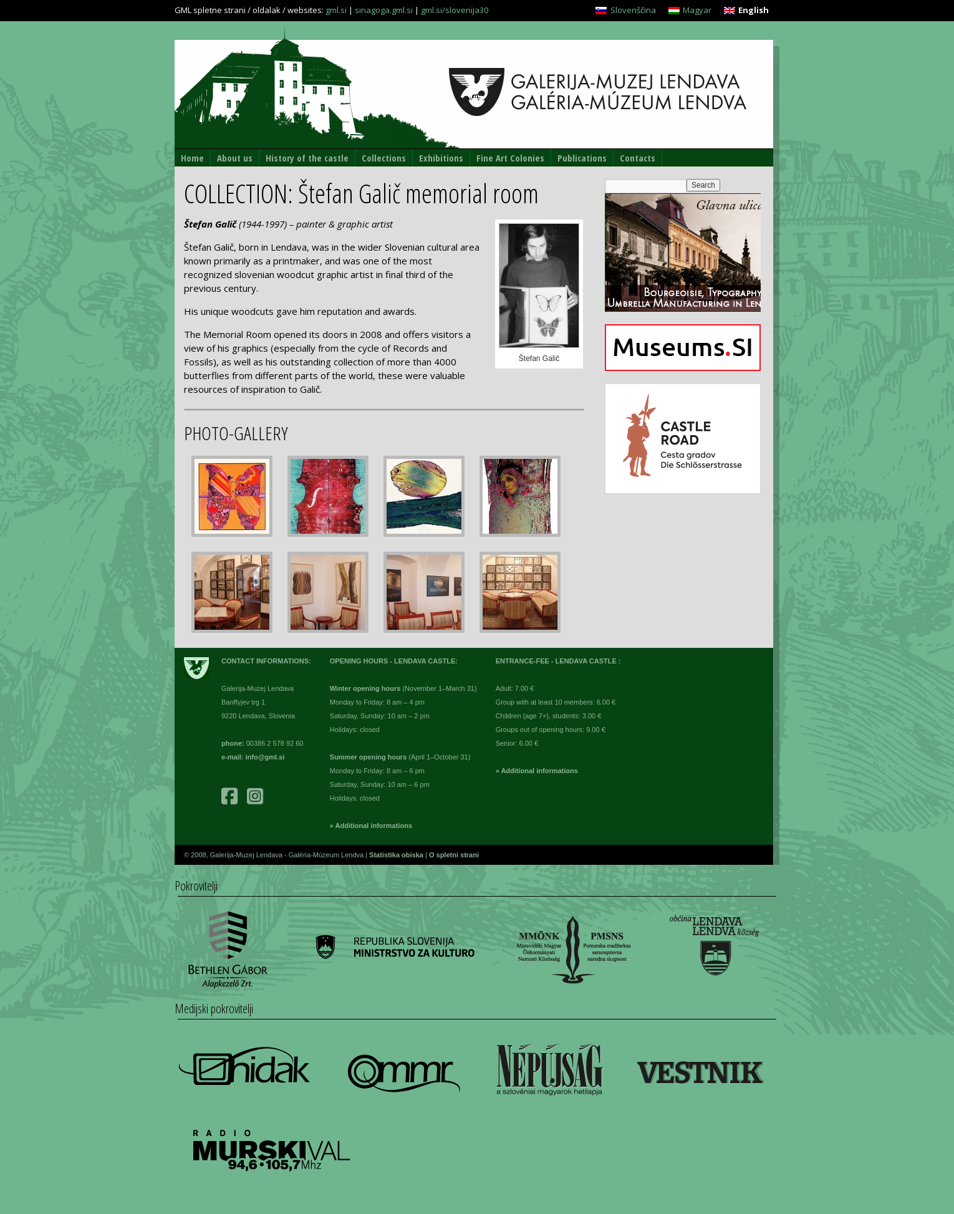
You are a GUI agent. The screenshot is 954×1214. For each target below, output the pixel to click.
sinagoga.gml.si (384, 10)
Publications (582, 158)
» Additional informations (371, 825)
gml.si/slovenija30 (454, 10)
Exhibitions (441, 158)
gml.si (336, 10)
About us (235, 158)
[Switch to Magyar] (690, 10)
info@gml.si (265, 757)
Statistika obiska (397, 855)
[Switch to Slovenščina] (625, 10)
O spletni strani (454, 855)
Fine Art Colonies (510, 158)
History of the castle (307, 158)
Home (192, 158)
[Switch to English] (746, 10)
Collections (384, 158)
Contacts (637, 158)
